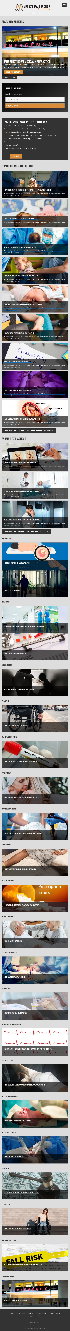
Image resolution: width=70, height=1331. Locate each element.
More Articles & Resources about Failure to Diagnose (26, 531)
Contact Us (35, 1316)
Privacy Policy (54, 1313)
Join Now (15, 156)
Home (12, 1313)
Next (14, 78)
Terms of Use (41, 1313)
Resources (21, 1313)
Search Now (13, 105)
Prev (6, 78)
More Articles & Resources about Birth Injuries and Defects (29, 430)
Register (31, 1313)
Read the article (13, 72)
